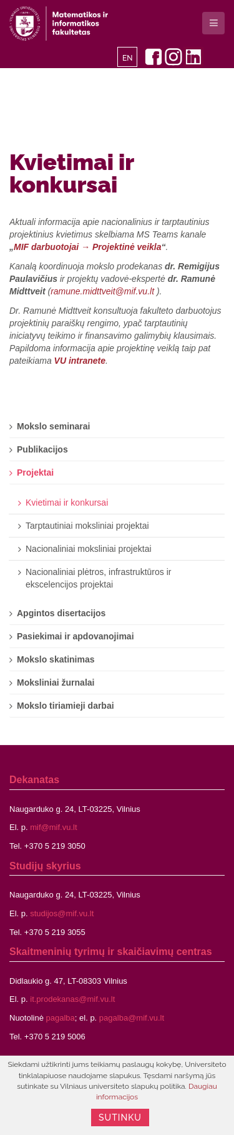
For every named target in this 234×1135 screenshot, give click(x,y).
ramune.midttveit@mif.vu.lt (102, 291)
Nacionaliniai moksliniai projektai (89, 549)
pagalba (60, 1017)
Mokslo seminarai (53, 426)
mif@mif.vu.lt (53, 827)
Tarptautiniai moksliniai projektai (87, 526)
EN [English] (127, 58)
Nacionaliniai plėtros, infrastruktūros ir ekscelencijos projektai (98, 578)
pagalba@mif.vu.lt (131, 1017)
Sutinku (120, 1117)
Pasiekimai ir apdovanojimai (75, 636)
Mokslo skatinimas (56, 659)
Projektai (35, 473)
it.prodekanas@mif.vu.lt (72, 999)
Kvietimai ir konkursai (71, 173)
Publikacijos (42, 449)
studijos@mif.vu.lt (62, 913)
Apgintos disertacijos (61, 613)
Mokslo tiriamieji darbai (65, 706)
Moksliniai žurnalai (55, 683)
